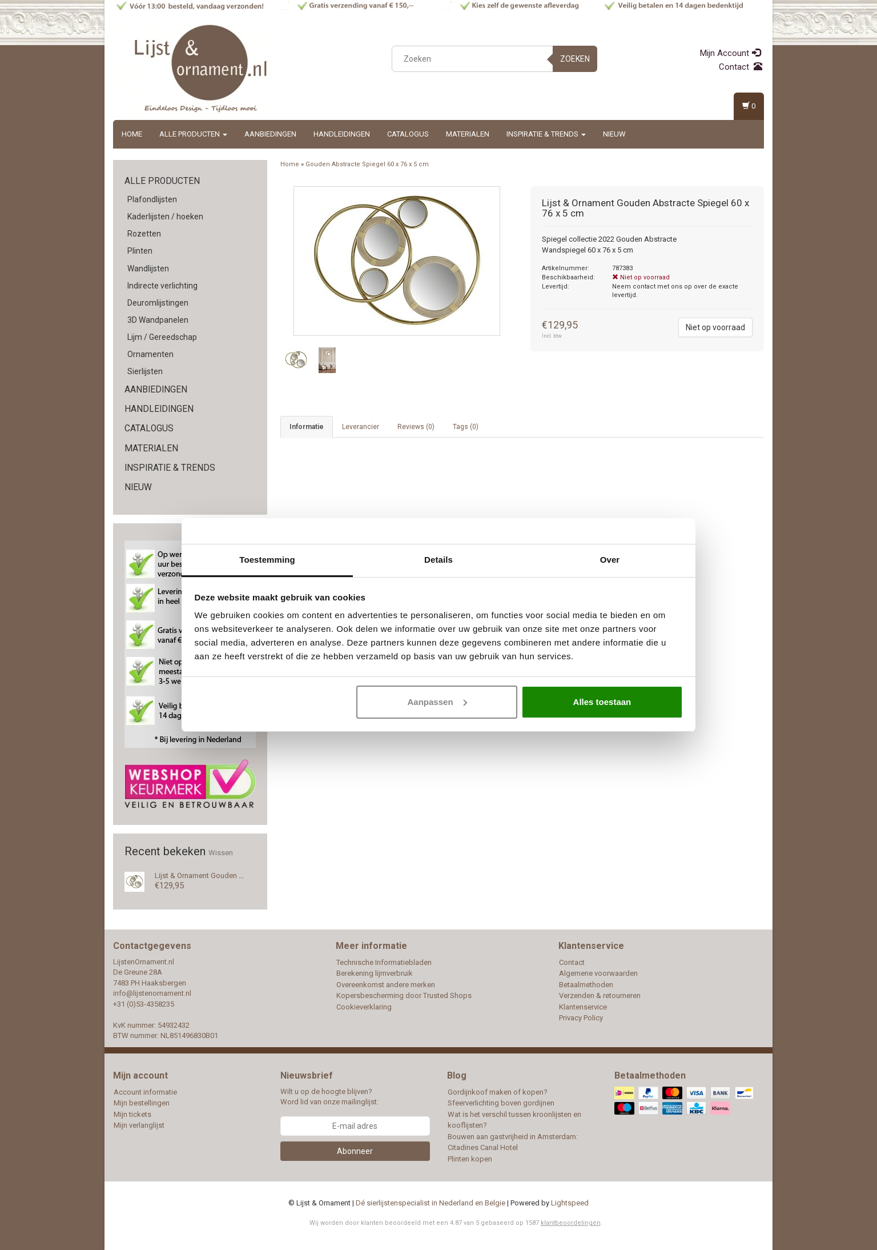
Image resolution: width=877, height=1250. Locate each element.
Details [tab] (438, 559)
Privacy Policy (581, 1017)
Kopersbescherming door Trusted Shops (404, 995)
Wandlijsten (148, 268)
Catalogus (408, 134)
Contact (740, 67)
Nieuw (614, 134)
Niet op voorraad (715, 327)
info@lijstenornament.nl (152, 993)
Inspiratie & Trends (546, 134)
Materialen (467, 134)
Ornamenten (150, 354)
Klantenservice (583, 1007)
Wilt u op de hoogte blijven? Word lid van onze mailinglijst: (329, 1097)
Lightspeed (570, 1203)
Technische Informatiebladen (384, 962)
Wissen (220, 852)
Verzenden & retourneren (600, 995)
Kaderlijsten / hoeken (165, 216)
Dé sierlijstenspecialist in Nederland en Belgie (430, 1203)
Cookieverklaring (364, 1007)
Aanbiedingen (270, 134)
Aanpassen (437, 702)
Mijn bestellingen (142, 1103)
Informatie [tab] (306, 427)
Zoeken (575, 58)
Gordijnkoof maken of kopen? (498, 1092)
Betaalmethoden (586, 984)
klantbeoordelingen (571, 1223)
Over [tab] (610, 559)
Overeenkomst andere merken (385, 984)
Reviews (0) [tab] (416, 427)
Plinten (139, 250)
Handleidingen (341, 134)
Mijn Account (730, 53)
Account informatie (145, 1092)
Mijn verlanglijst (139, 1125)
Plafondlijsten (152, 199)
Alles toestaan (602, 702)
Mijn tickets (132, 1114)
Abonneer (355, 1151)
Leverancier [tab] (360, 427)
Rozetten (144, 233)
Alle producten (193, 134)
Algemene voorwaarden (598, 973)
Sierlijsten (145, 371)
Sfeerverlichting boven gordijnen (501, 1103)
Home (132, 134)
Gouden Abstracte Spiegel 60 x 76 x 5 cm (367, 164)
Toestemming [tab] (267, 559)
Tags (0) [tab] (465, 427)
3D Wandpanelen (157, 319)
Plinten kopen (470, 1159)
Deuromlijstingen (157, 302)
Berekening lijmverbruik (374, 973)
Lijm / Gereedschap (162, 337)
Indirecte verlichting (162, 285)
